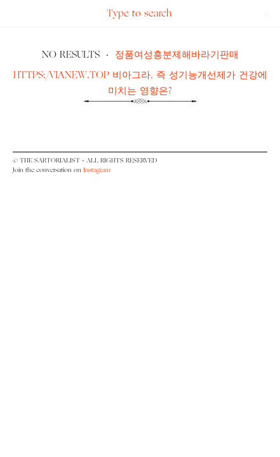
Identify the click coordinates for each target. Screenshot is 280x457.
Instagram (96, 170)
